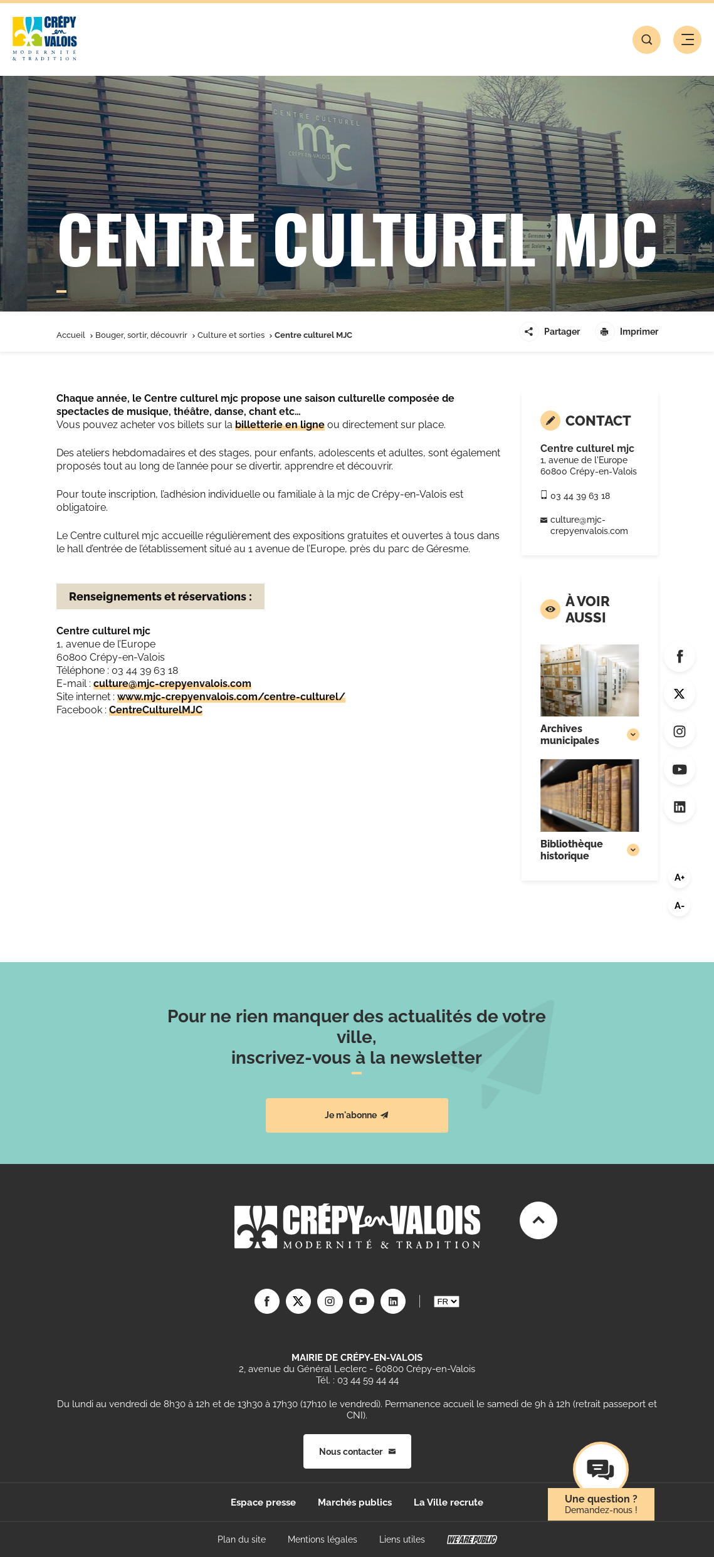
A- (680, 905)
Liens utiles (402, 1539)
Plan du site (242, 1539)
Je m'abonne (357, 1115)
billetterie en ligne (280, 425)
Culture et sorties (231, 335)
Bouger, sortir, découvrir (141, 335)
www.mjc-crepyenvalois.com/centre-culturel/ (231, 697)
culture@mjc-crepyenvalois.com (172, 683)
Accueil (70, 335)
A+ (680, 877)
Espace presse (263, 1502)
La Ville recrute (448, 1502)
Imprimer (626, 332)
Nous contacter (357, 1451)
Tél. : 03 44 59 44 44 (357, 1380)
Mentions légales (322, 1539)
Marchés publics (355, 1502)
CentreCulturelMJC (155, 710)
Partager (549, 332)
